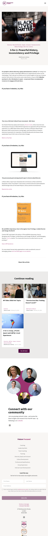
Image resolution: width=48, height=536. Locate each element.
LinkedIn (20, 421)
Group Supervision (22, 465)
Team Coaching (22, 451)
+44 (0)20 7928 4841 (24, 506)
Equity (23, 45)
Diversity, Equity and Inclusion (23, 456)
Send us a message (24, 504)
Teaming (22, 454)
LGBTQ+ (10, 341)
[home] (7, 3)
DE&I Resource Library (24, 57)
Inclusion (28, 45)
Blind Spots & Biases (31, 309)
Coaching (22, 445)
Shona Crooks (28, 125)
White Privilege (19, 47)
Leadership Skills (22, 448)
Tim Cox (9, 238)
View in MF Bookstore (7, 244)
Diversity (9, 45)
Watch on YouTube (7, 138)
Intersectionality (7, 343)
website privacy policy (23, 489)
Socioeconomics (36, 45)
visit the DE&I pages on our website (21, 251)
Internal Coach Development (22, 468)
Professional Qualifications (22, 462)
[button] (45, 3)
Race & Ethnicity (17, 45)
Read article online (7, 189)
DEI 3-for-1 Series (28, 47)
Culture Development (22, 459)
